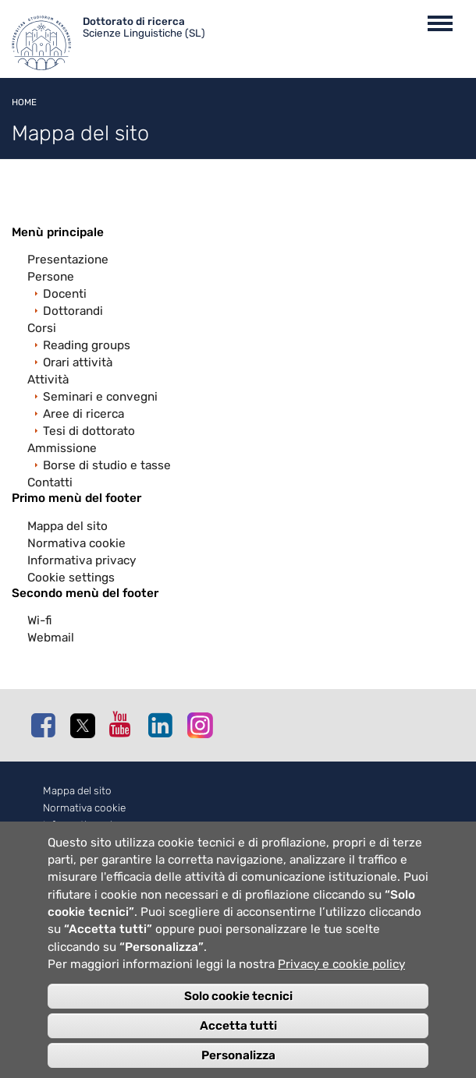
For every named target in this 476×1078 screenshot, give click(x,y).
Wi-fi (39, 620)
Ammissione (62, 448)
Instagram (202, 724)
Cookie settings (71, 578)
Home (24, 102)
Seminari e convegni (100, 397)
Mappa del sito (67, 526)
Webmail (50, 638)
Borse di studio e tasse (107, 465)
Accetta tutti (238, 1040)
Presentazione (67, 260)
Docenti (65, 294)
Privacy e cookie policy (341, 979)
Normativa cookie (76, 543)
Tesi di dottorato (89, 431)
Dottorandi (73, 311)
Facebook (46, 725)
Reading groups (86, 345)
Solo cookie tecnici (238, 1010)
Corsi (41, 328)
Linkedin (163, 725)
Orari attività (77, 362)
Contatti (50, 482)
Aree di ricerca (83, 414)
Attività (48, 380)
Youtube (124, 724)
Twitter (85, 725)
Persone (50, 277)
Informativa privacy (81, 560)
